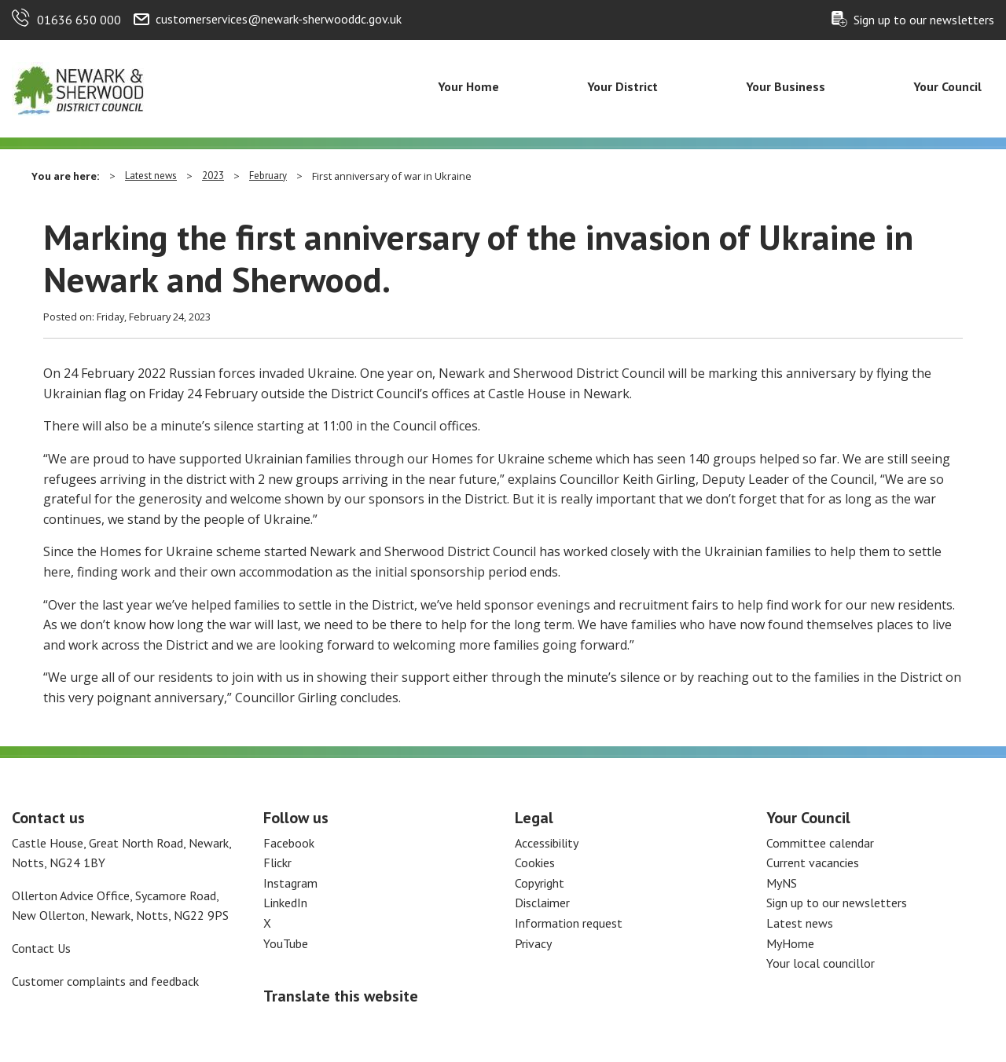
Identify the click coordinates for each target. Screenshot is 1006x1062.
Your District (622, 86)
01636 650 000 (79, 19)
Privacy (533, 943)
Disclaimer (542, 902)
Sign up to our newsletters (924, 19)
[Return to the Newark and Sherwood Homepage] (78, 87)
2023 (213, 175)
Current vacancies (812, 862)
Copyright (539, 883)
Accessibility (546, 843)
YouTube (285, 943)
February (268, 175)
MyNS (781, 883)
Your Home (468, 86)
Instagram (290, 883)
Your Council (947, 86)
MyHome (790, 943)
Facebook (288, 843)
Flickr (277, 862)
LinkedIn (285, 902)
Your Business (785, 86)
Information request (568, 923)
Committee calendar (820, 843)
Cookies (535, 862)
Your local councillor (820, 963)
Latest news (151, 175)
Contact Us (41, 948)
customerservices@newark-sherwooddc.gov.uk (279, 19)
